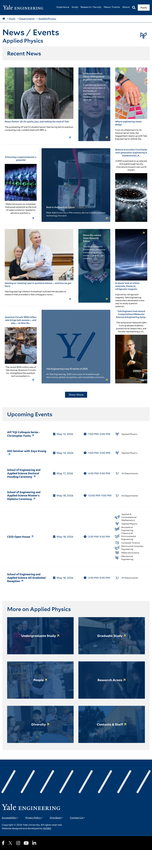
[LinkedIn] (34, 843)
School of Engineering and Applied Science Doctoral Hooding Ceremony (23, 473)
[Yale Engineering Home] (24, 8)
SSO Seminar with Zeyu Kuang (26, 451)
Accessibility (10, 817)
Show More (76, 394)
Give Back (56, 817)
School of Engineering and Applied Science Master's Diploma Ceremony (23, 496)
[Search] (133, 7)
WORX (47, 828)
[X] (10, 843)
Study (12, 18)
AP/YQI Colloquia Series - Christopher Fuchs (23, 434)
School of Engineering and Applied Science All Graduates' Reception (26, 578)
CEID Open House (18, 536)
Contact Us (77, 817)
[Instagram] (18, 843)
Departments (27, 18)
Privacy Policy (34, 817)
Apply (143, 7)
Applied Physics (47, 18)
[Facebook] (3, 843)
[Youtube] (26, 843)
